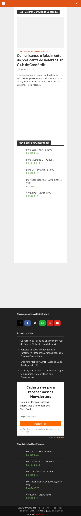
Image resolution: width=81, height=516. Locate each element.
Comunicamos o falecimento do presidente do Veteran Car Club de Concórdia (40, 60)
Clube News (22, 52)
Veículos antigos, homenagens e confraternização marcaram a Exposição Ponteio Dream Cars (41, 353)
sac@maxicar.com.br (44, 514)
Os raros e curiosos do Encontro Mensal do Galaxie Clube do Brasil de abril (41, 342)
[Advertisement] (40, 112)
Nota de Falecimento (38, 52)
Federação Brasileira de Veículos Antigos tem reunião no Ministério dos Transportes (41, 374)
